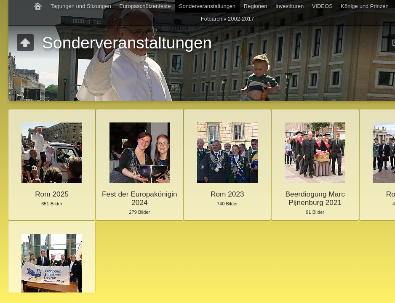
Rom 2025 (52, 194)
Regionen (255, 6)
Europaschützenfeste (145, 6)
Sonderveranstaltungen (207, 6)
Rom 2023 (227, 194)
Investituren (289, 6)
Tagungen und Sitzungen (81, 6)
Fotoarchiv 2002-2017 (227, 19)
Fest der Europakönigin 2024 (139, 198)
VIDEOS (322, 6)
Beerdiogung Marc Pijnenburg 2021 (315, 198)
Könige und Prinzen (364, 6)
